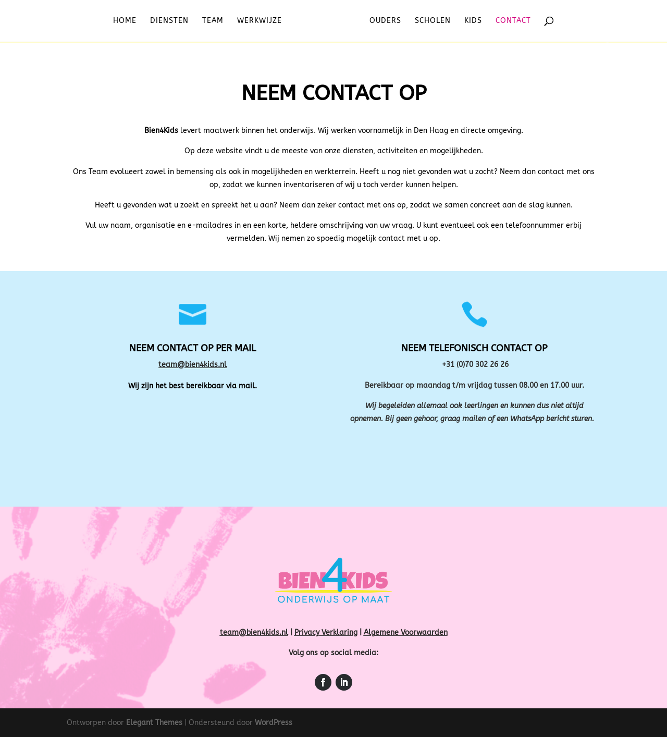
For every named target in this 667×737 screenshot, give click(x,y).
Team (215, 21)
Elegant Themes (154, 722)
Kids (470, 21)
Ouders (383, 21)
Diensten (172, 21)
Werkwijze (262, 21)
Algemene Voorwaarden (406, 632)
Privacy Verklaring (325, 632)
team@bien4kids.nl (192, 364)
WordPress (273, 722)
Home (127, 21)
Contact (510, 21)
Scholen (430, 21)
